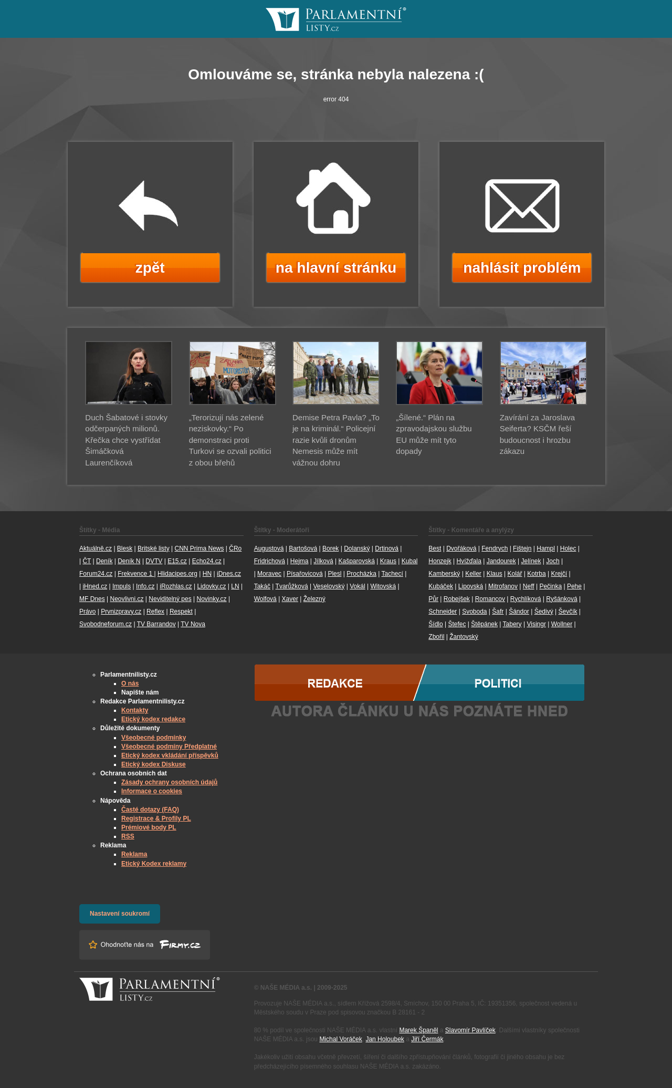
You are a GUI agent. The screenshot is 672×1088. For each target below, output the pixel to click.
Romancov (490, 599)
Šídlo (435, 624)
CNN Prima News (199, 548)
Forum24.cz (95, 573)
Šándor (519, 611)
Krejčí (559, 573)
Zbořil (436, 636)
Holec (568, 548)
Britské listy (154, 548)
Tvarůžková (292, 586)
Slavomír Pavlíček (470, 1030)
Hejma (299, 561)
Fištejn (522, 548)
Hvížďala (468, 561)
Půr (433, 599)
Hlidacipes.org (177, 573)
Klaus (494, 573)
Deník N (129, 561)
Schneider (442, 611)
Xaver (290, 599)
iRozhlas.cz (176, 586)
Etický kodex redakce (153, 719)
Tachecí (392, 573)
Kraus (388, 561)
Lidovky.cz (211, 586)
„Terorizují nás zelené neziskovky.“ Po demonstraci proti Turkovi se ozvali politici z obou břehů (230, 440)
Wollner (561, 624)
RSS (127, 836)
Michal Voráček (340, 1039)
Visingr (536, 624)
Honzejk (439, 561)
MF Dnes (92, 599)
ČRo (235, 548)
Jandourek (501, 561)
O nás (130, 683)
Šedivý (543, 611)
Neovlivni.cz (126, 599)
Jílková (323, 561)
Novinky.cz (211, 599)
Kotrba (536, 573)
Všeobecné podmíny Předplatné (169, 746)
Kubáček (440, 586)
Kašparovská (356, 561)
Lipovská (470, 586)
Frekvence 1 (136, 573)
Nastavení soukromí (120, 913)
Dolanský (357, 548)
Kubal (410, 561)
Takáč (262, 586)
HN (207, 573)
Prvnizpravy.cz (121, 611)
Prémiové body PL (148, 827)
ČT (86, 561)
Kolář (514, 573)
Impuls (121, 586)
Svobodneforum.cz (105, 624)
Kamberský (444, 573)
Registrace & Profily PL (156, 818)
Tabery (512, 624)
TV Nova (193, 624)
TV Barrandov (156, 624)
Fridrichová (269, 561)
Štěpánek (484, 624)
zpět (150, 268)
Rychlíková (525, 599)
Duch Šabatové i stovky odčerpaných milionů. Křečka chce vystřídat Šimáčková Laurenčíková (126, 440)
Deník (104, 561)
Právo (87, 611)
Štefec (457, 624)
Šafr (497, 611)
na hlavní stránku (336, 268)
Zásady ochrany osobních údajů (169, 782)
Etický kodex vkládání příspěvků (169, 755)
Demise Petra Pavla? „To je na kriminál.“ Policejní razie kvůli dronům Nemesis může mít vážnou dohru (336, 440)
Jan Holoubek (384, 1039)
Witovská (383, 586)
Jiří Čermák (427, 1039)
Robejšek (457, 599)
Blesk (124, 548)
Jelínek (531, 561)
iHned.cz (94, 586)
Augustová (269, 548)
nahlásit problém (522, 268)
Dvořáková (461, 548)
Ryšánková (561, 599)
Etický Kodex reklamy (153, 863)
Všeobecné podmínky (153, 737)
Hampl (546, 548)
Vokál (357, 586)
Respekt (181, 611)
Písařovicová (305, 573)
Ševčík (567, 611)
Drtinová (386, 548)
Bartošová (303, 548)
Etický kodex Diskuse (153, 764)
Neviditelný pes (170, 599)
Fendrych (494, 548)
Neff (528, 586)
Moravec (269, 573)
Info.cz (145, 586)
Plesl (334, 573)
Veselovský (328, 586)
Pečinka (550, 586)
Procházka (361, 573)
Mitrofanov (503, 586)
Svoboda (474, 611)
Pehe (574, 586)
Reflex (155, 611)
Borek (330, 548)
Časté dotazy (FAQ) (150, 809)
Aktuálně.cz (95, 548)
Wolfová (265, 599)
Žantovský (463, 636)
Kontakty (134, 710)
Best (434, 548)
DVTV (153, 561)
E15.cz (177, 561)
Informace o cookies (151, 791)
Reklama (134, 854)
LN (235, 586)
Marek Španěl (418, 1030)
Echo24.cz (207, 561)
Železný (314, 599)
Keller (473, 573)
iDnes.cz (229, 573)
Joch (552, 561)
